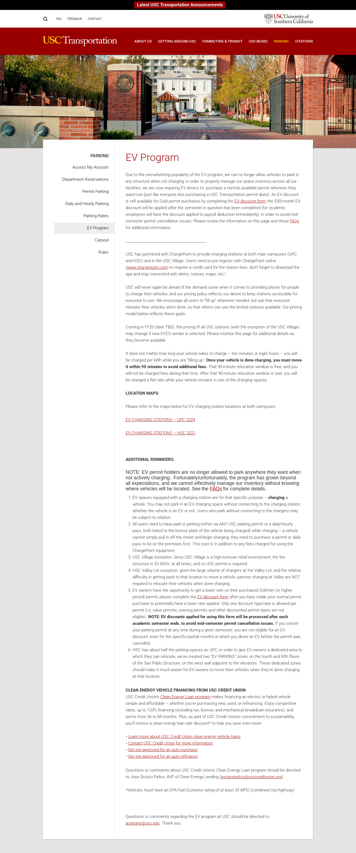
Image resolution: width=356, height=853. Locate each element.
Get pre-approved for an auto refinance (163, 756)
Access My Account (90, 167)
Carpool (102, 240)
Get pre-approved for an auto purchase (163, 749)
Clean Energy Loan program (185, 696)
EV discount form (250, 201)
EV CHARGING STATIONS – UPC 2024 (160, 419)
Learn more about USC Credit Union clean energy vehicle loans (184, 736)
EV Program (98, 227)
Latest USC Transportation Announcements (180, 4)
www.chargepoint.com (147, 267)
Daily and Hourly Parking (87, 203)
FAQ (59, 19)
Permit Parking (95, 191)
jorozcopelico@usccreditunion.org (251, 776)
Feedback (75, 19)
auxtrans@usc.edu (143, 823)
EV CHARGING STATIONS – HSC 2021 (160, 433)
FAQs (294, 221)
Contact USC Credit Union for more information (170, 743)
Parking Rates (96, 215)
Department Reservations (85, 179)
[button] (140, 45)
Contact (95, 19)
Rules (103, 252)
